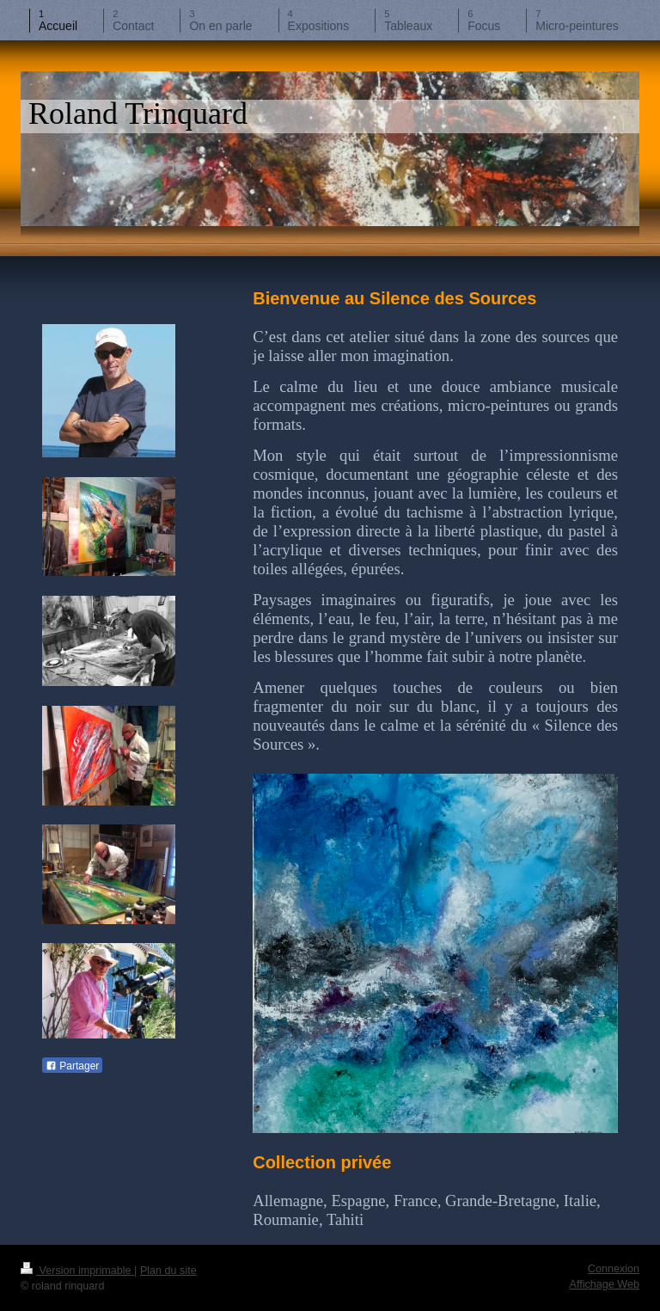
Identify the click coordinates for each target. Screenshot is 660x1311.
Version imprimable (77, 1271)
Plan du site (168, 1271)
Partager (72, 1066)
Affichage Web (604, 1284)
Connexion (613, 1269)
